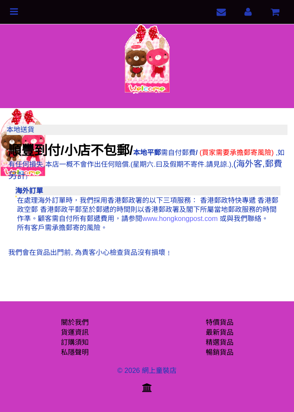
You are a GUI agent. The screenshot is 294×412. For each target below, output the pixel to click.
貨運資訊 (75, 332)
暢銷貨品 (220, 352)
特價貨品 (220, 322)
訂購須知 (75, 342)
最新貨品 (220, 332)
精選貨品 (220, 342)
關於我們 (75, 322)
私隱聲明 (75, 352)
